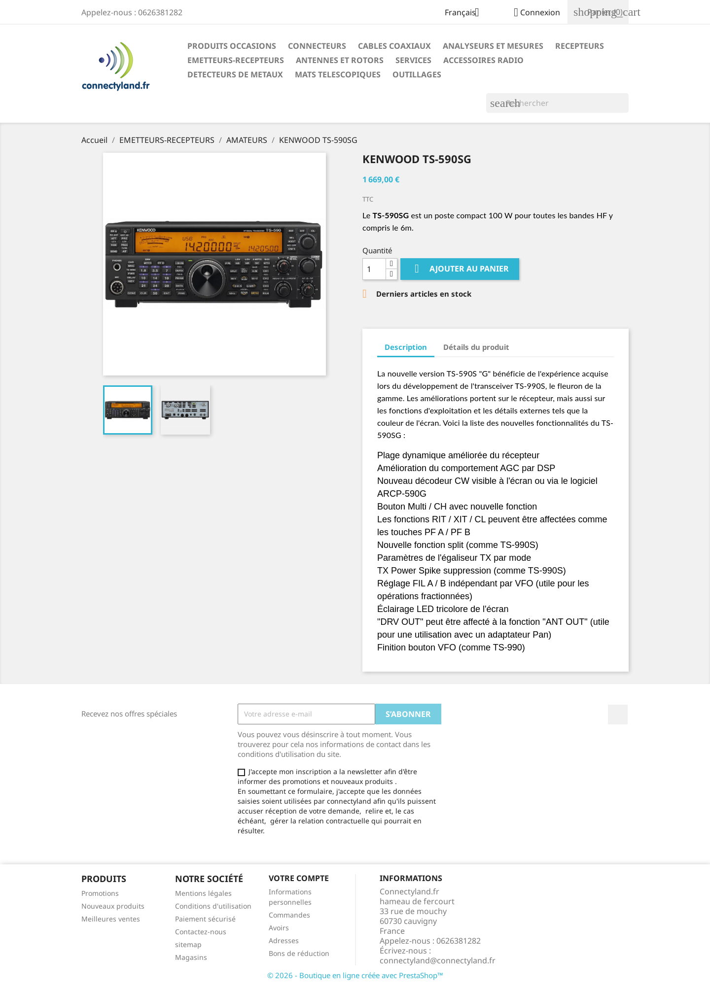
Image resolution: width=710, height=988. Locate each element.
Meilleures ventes (110, 918)
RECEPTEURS (579, 45)
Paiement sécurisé (205, 918)
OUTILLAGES (416, 74)
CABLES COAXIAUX (394, 45)
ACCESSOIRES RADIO (483, 60)
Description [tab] (406, 347)
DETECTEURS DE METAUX (235, 74)
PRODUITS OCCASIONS (231, 45)
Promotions (100, 893)
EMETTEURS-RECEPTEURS (235, 60)
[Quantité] (374, 269)
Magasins (191, 957)
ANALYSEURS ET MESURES (493, 45)
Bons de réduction (299, 953)
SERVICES (413, 60)
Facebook (618, 714)
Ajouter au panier (460, 268)
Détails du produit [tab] (476, 347)
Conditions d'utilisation (213, 906)
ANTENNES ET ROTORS (340, 60)
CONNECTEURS (317, 45)
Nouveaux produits (112, 906)
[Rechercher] (557, 103)
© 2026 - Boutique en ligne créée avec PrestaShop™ (355, 975)
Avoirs (279, 927)
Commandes (289, 915)
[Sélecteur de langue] (466, 13)
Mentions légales (203, 893)
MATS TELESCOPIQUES (338, 74)
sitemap (188, 944)
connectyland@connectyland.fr (438, 960)
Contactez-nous (200, 931)
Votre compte (299, 878)
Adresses (284, 940)
